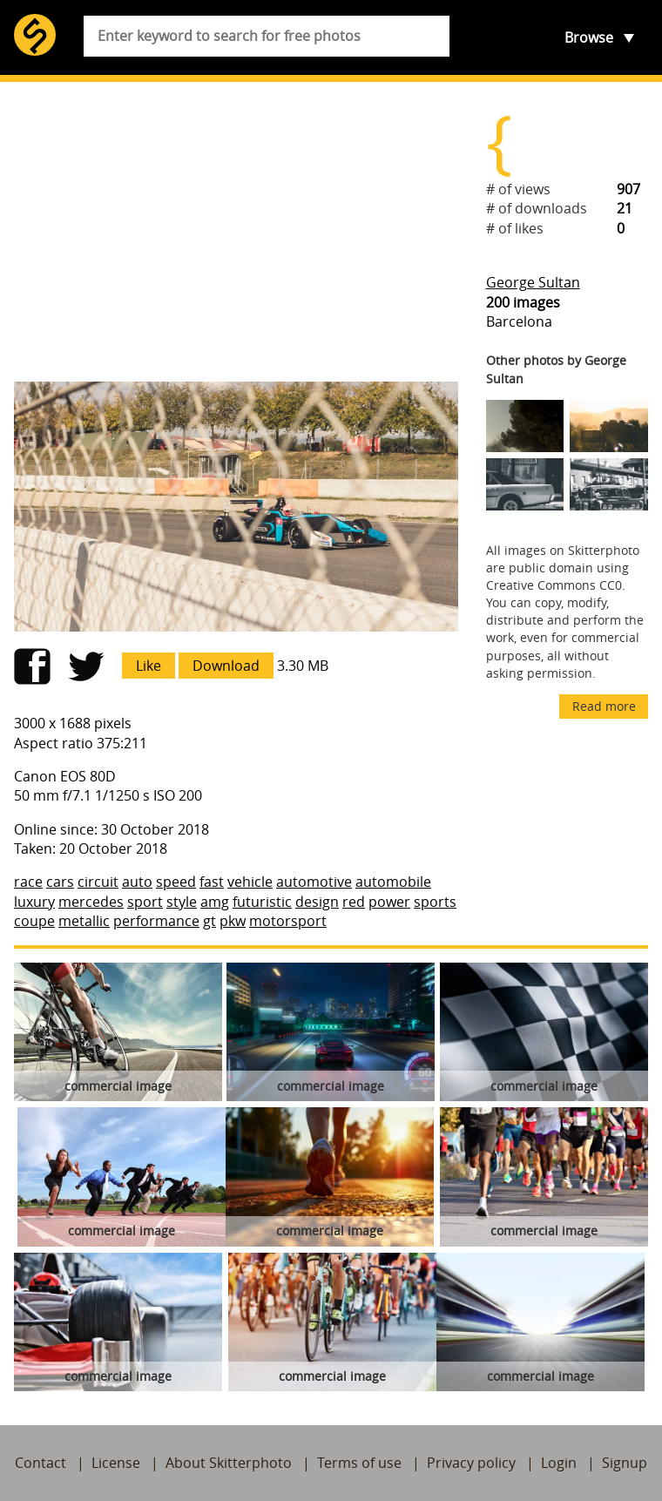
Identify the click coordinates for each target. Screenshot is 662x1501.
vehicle (250, 881)
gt (209, 920)
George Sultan (533, 282)
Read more (604, 706)
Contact (40, 1462)
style (181, 901)
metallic (84, 920)
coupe (34, 920)
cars (60, 881)
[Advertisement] (236, 232)
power (389, 901)
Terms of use (359, 1462)
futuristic (262, 901)
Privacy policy (471, 1462)
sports (435, 901)
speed (176, 881)
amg (214, 901)
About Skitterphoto (229, 1462)
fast (211, 881)
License (115, 1462)
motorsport (288, 920)
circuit (98, 881)
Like (148, 665)
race (28, 881)
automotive (314, 881)
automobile (393, 881)
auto (137, 881)
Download (226, 665)
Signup (624, 1462)
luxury (34, 901)
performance (156, 920)
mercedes (91, 901)
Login (559, 1462)
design (317, 901)
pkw (233, 920)
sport (145, 901)
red (353, 901)
